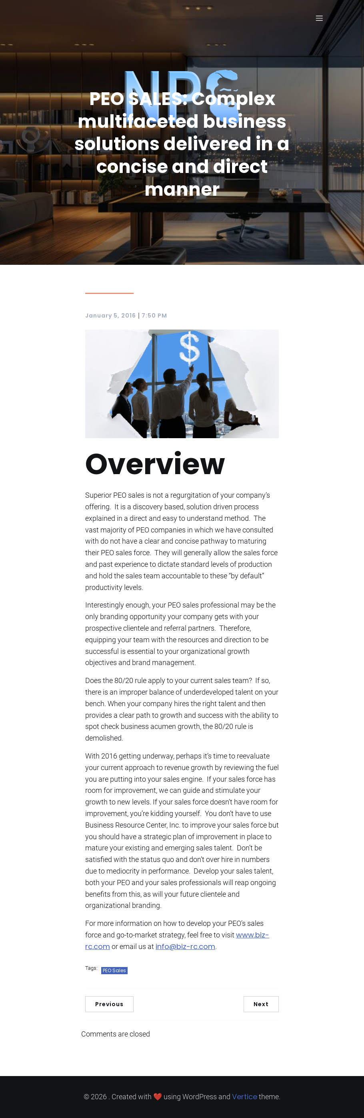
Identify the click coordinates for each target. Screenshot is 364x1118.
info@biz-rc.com (185, 946)
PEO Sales (114, 970)
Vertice (244, 1097)
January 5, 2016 (110, 316)
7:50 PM (154, 316)
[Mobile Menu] (319, 18)
